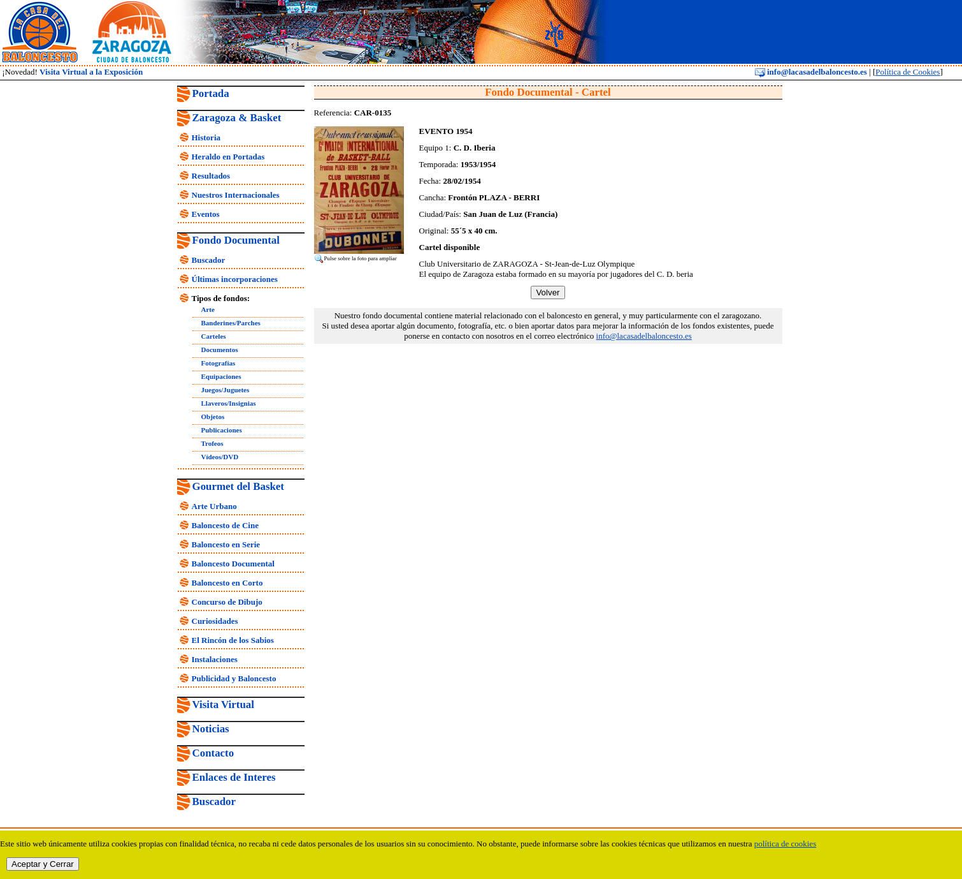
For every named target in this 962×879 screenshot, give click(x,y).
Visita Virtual (223, 704)
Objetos (213, 416)
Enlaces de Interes (234, 777)
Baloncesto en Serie (226, 544)
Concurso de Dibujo (227, 602)
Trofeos (212, 443)
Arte (208, 309)
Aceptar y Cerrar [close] (42, 864)
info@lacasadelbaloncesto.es (811, 72)
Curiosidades (215, 621)
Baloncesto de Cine (225, 525)
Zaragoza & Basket (237, 118)
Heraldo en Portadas (228, 156)
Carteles (213, 336)
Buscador (209, 260)
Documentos (219, 349)
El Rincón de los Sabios (233, 640)
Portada (210, 93)
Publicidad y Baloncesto (234, 678)
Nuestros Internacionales (236, 195)
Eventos (206, 214)
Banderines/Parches (231, 323)
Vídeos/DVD (220, 457)
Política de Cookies (907, 72)
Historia (206, 137)
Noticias (210, 729)
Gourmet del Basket (238, 486)
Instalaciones (215, 659)
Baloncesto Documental (233, 563)
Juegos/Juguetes (225, 390)
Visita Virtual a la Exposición (91, 72)
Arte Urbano (214, 506)
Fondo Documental (236, 240)
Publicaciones (221, 430)
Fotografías (218, 363)
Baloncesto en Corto (227, 582)
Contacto (213, 753)
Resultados (211, 176)
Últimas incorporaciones (235, 279)
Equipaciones (221, 376)
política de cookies (785, 843)
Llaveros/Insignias (228, 403)
